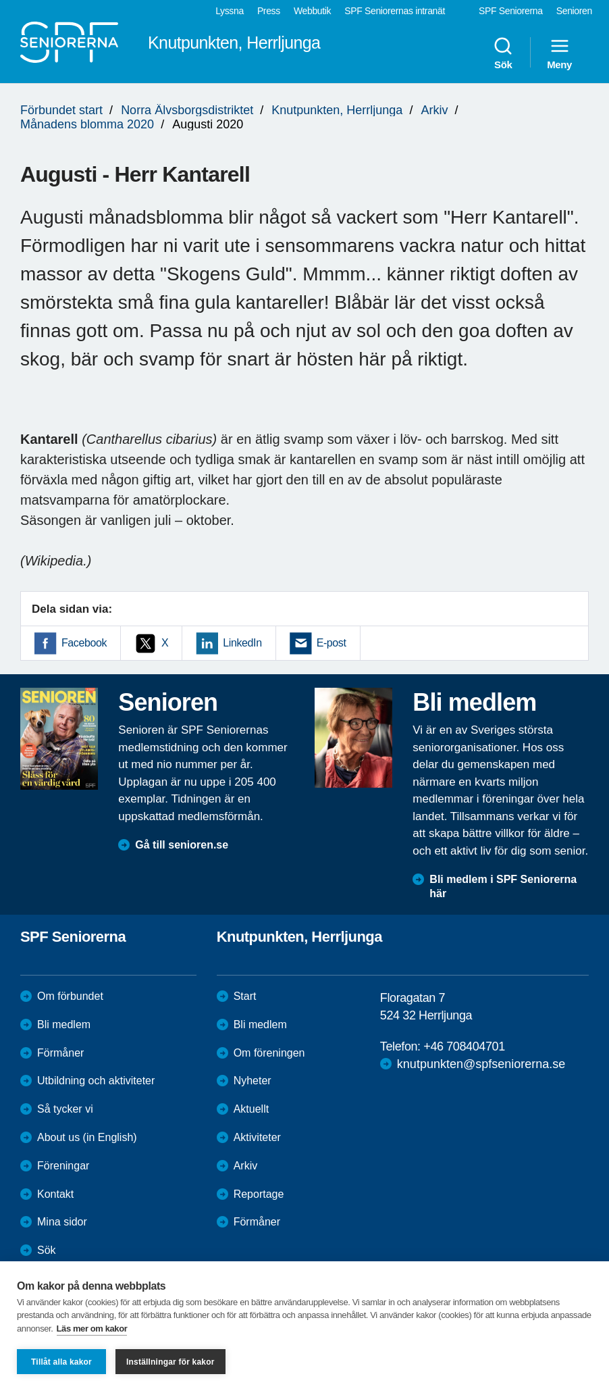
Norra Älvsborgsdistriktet (187, 110)
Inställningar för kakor (170, 1362)
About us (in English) (87, 1137)
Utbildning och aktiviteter (96, 1080)
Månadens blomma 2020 (87, 124)
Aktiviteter (257, 1137)
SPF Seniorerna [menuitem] (511, 10)
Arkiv (434, 110)
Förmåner (60, 1053)
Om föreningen (269, 1053)
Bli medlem (63, 1024)
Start (245, 996)
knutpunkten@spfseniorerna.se (481, 1064)
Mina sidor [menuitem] (62, 1222)
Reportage (259, 1194)
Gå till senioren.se (181, 845)
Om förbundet (70, 996)
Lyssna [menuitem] (229, 10)
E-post (331, 643)
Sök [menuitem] (503, 53)
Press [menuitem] (268, 10)
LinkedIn (242, 643)
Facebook (84, 643)
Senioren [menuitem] (574, 10)
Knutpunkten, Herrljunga (336, 110)
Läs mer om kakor (92, 1328)
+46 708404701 (463, 1046)
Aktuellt (251, 1109)
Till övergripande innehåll (0, 0)
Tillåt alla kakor (61, 1362)
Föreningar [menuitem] (63, 1165)
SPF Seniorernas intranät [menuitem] (394, 10)
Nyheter (252, 1080)
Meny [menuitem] (559, 53)
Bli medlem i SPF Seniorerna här (503, 886)
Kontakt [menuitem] (55, 1194)
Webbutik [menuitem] (312, 10)
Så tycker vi (65, 1109)
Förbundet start (61, 110)
